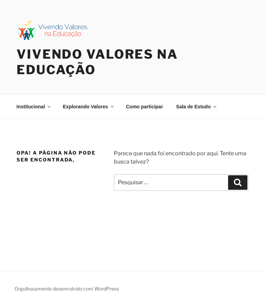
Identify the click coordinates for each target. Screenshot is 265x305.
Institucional (34, 106)
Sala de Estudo (196, 106)
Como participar (144, 106)
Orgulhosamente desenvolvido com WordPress (66, 289)
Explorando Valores (89, 106)
